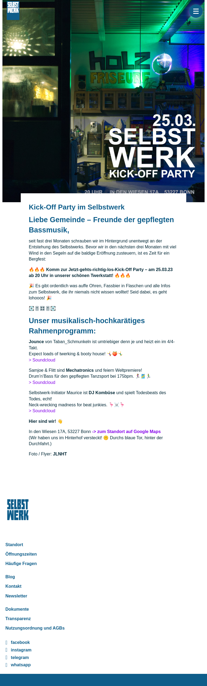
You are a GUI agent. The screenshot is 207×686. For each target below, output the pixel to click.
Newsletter (16, 596)
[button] (196, 11)
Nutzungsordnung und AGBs (35, 628)
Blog (10, 577)
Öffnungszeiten (21, 554)
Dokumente (17, 609)
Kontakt (13, 586)
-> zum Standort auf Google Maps (126, 431)
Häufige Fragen (21, 563)
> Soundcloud (42, 360)
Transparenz (18, 618)
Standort (14, 544)
